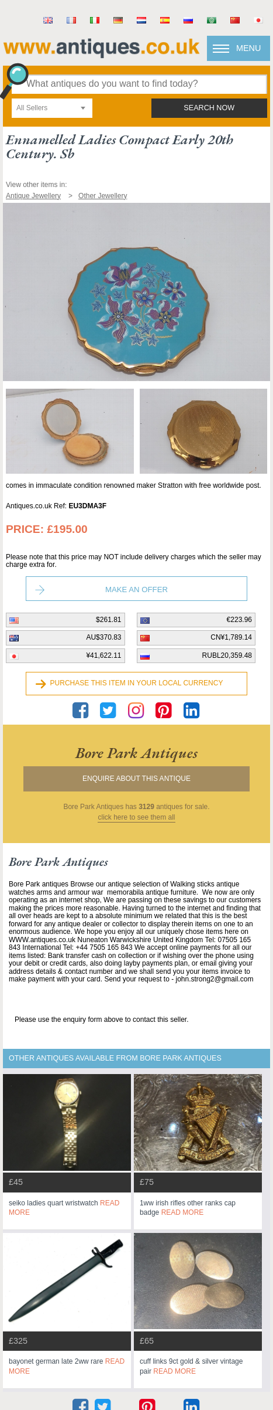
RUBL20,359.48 (227, 655)
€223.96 (239, 620)
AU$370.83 (103, 637)
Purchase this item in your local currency (136, 683)
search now (209, 108)
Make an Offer (136, 589)
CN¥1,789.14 (231, 637)
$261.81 (108, 620)
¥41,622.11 (103, 655)
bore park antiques (136, 753)
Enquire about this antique (136, 778)
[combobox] (52, 108)
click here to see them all (136, 817)
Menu (248, 48)
